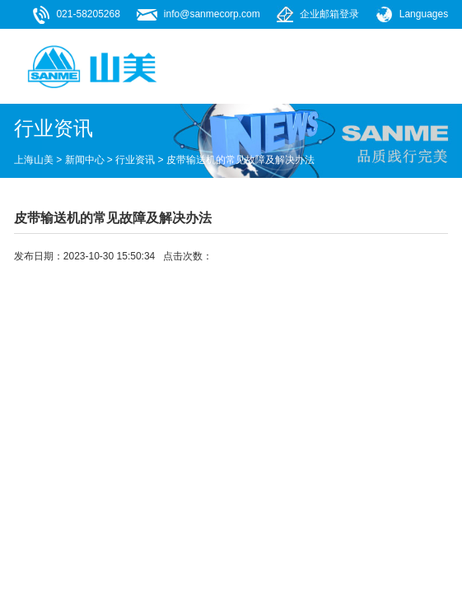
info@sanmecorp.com (212, 14)
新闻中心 (85, 160)
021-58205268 (87, 14)
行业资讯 (135, 160)
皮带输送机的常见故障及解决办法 (240, 160)
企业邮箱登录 (329, 14)
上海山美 (34, 160)
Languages (423, 14)
